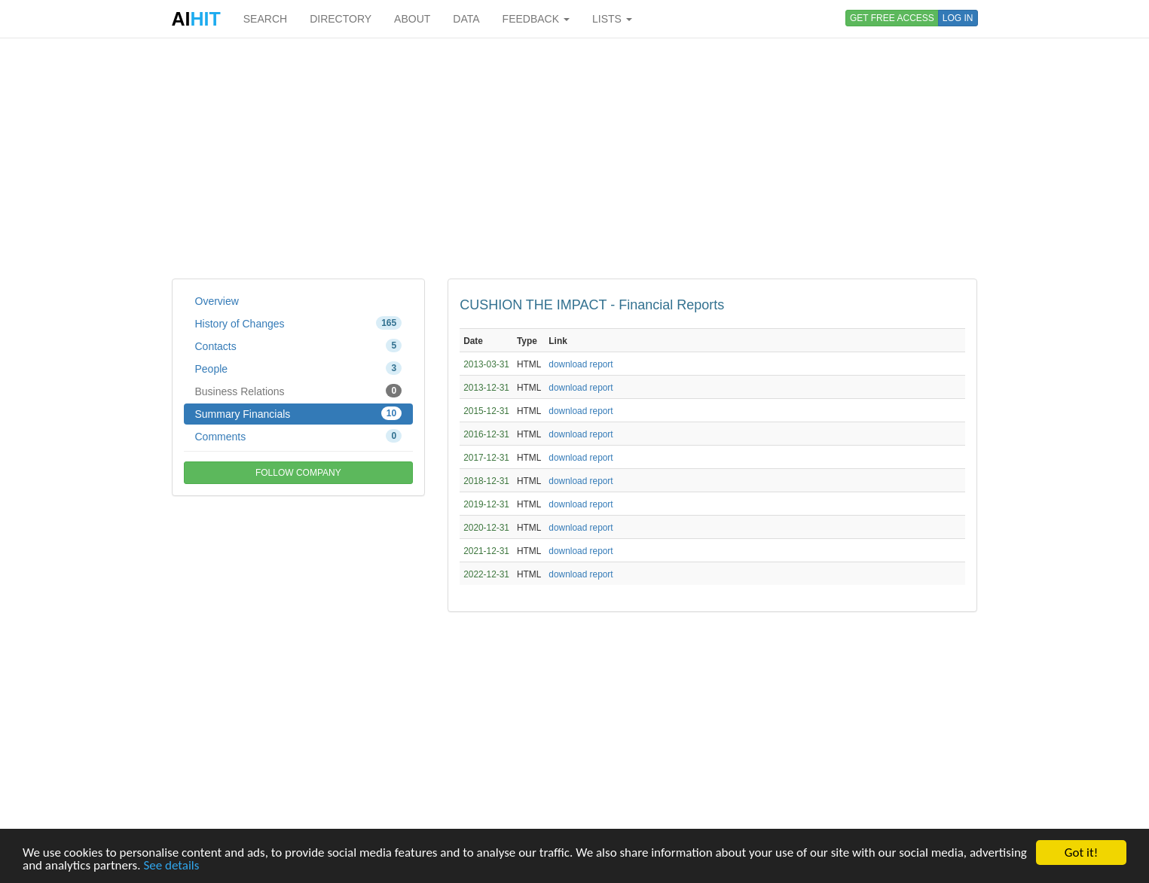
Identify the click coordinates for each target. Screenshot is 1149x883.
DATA (466, 19)
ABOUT (412, 19)
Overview (217, 301)
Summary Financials (298, 413)
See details (171, 866)
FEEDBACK (536, 19)
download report (581, 364)
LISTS (612, 19)
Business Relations (298, 390)
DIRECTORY (340, 19)
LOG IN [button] (958, 18)
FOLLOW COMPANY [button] (298, 472)
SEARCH (265, 19)
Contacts (298, 345)
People (298, 368)
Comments (298, 436)
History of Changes (298, 323)
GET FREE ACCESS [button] (892, 18)
